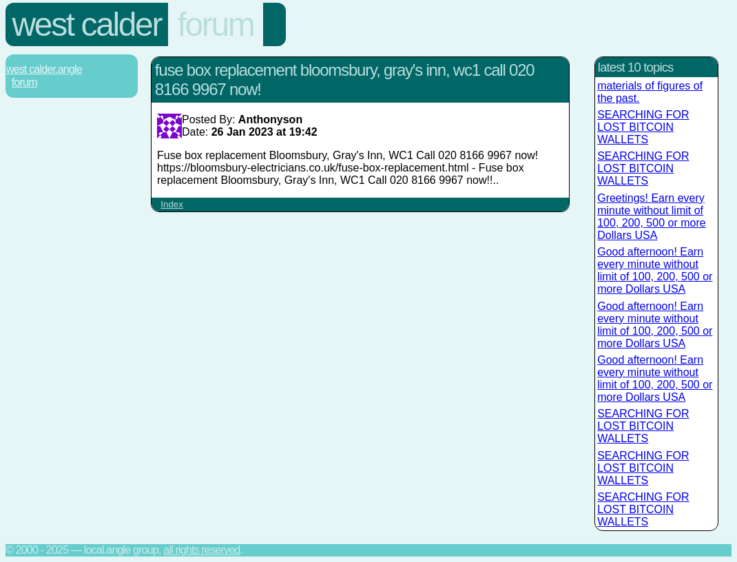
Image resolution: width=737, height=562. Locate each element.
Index (171, 204)
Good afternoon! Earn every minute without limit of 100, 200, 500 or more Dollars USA (654, 270)
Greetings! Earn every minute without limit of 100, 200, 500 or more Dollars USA (651, 216)
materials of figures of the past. (650, 92)
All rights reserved (201, 550)
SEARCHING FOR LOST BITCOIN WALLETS (643, 127)
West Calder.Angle (44, 69)
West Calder (86, 24)
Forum (216, 24)
